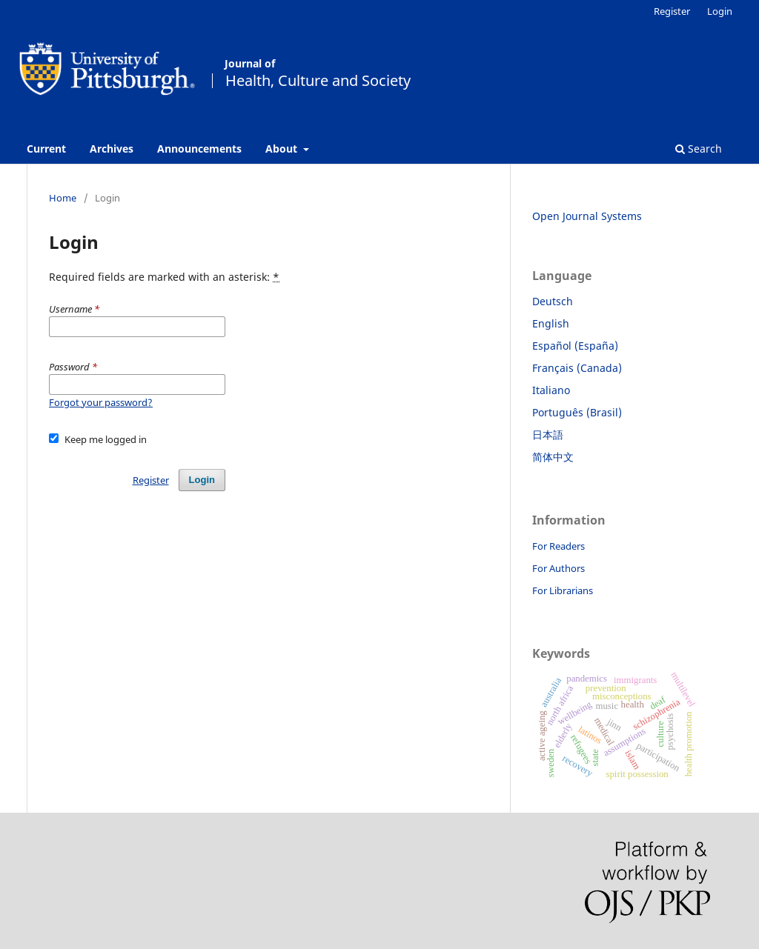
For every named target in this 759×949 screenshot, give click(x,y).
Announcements (199, 148)
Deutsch (552, 301)
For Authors (558, 568)
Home (62, 197)
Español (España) (575, 346)
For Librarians (562, 590)
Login (719, 11)
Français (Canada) (577, 368)
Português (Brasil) (577, 412)
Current (46, 148)
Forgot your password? (101, 402)
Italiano (551, 390)
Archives (111, 148)
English (550, 323)
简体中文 (553, 457)
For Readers (558, 546)
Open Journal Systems (587, 216)
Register (672, 11)
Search (698, 148)
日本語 (547, 434)
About (282, 148)
